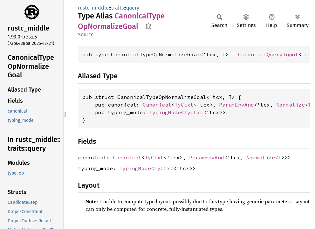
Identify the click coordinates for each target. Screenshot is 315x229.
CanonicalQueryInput (268, 54)
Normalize (290, 104)
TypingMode (165, 112)
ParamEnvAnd (236, 104)
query (132, 8)
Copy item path (148, 26)
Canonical (157, 104)
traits (117, 8)
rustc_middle (93, 8)
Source (86, 34)
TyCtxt (184, 104)
